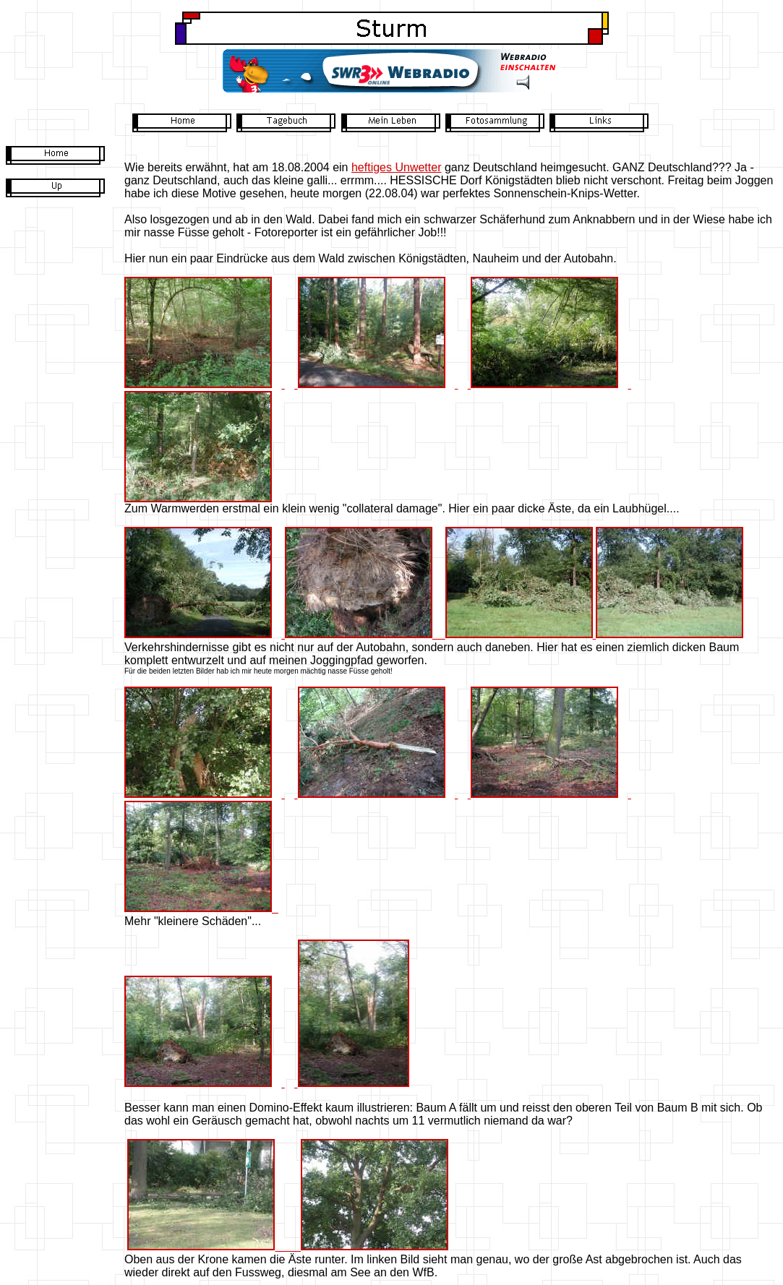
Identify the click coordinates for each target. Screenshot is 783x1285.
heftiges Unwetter (396, 167)
